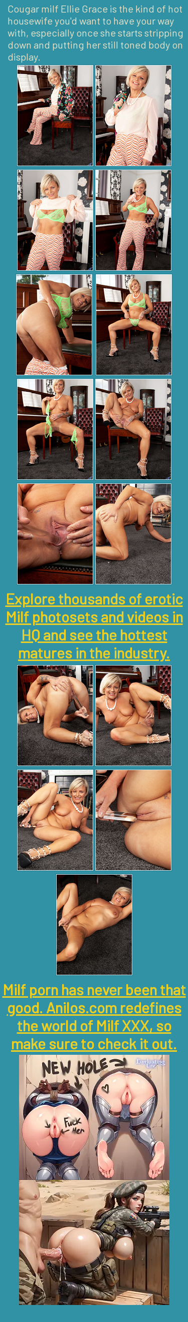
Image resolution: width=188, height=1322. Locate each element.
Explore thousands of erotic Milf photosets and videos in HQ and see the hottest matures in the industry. (94, 625)
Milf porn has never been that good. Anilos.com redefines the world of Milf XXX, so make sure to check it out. (94, 1016)
